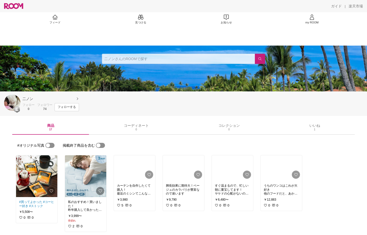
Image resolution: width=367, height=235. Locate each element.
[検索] (260, 59)
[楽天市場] (356, 6)
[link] (36, 176)
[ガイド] (336, 6)
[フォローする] (67, 107)
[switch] (50, 145)
